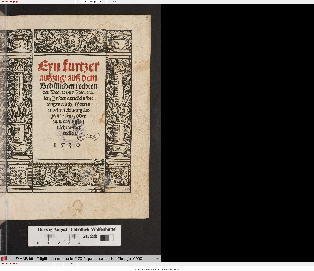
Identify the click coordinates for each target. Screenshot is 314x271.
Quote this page (10, 1)
